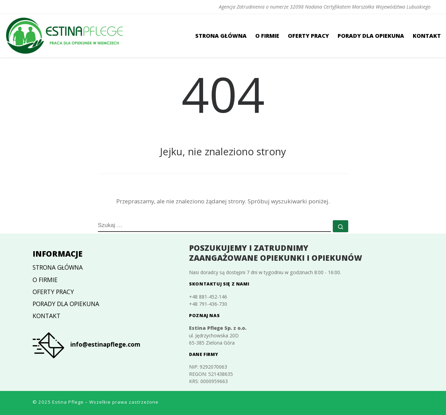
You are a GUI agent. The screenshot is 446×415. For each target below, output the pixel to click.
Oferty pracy (53, 292)
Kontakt (46, 316)
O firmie (45, 280)
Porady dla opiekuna (66, 304)
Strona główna (58, 267)
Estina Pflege (68, 402)
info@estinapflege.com (105, 344)
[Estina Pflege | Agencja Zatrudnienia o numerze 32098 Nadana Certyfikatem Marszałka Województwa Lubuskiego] (65, 34)
